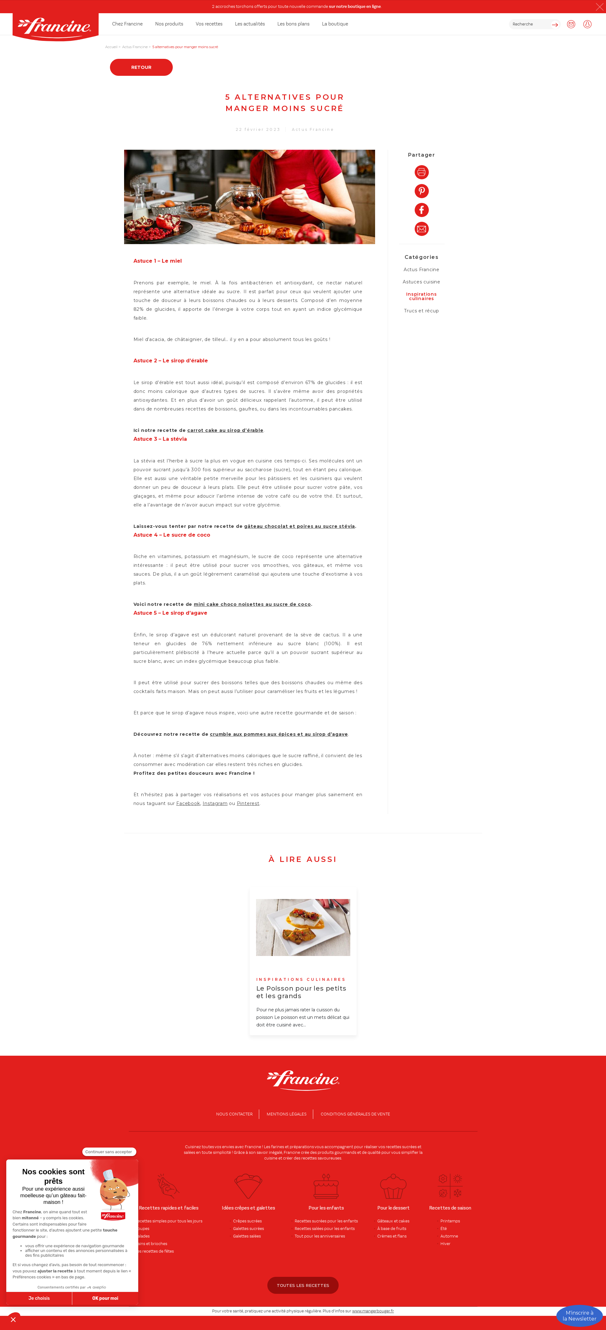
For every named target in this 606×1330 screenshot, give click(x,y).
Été (443, 1229)
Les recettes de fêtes (154, 1251)
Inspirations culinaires (421, 296)
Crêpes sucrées (247, 1221)
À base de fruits (391, 1229)
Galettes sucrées (248, 1229)
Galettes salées (247, 1236)
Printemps (450, 1221)
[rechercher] (535, 24)
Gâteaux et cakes (393, 1221)
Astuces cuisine (421, 282)
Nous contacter (234, 1114)
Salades (142, 1236)
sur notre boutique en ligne (355, 6)
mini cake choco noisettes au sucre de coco (252, 604)
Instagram (215, 803)
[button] (599, 7)
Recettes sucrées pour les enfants (326, 1221)
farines (277, 1147)
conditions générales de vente (355, 1114)
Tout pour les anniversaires (320, 1236)
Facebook (188, 803)
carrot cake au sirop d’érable (225, 430)
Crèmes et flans (392, 1236)
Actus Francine (313, 129)
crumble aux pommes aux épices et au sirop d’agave (279, 734)
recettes (309, 1158)
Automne (449, 1236)
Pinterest (248, 803)
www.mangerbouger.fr (373, 1311)
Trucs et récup (421, 311)
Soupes (142, 1229)
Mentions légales (287, 1114)
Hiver (445, 1244)
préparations (302, 1147)
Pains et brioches (151, 1244)
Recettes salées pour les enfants (325, 1229)
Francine (253, 1147)
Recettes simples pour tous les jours (168, 1221)
